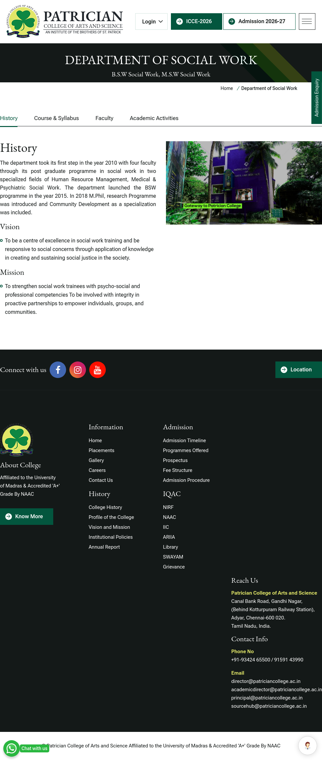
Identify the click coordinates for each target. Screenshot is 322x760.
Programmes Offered (185, 450)
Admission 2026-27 (261, 21)
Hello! (281, 745)
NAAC (169, 517)
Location (301, 369)
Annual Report (104, 547)
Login (149, 22)
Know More (29, 516)
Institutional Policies (111, 537)
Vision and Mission (109, 527)
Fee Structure (177, 470)
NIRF (168, 507)
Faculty (104, 118)
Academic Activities (154, 118)
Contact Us (101, 480)
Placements (101, 450)
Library (170, 547)
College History (105, 507)
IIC (166, 527)
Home (227, 88)
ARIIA (169, 537)
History (9, 118)
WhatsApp (11, 748)
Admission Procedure (186, 480)
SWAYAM (173, 557)
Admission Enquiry (316, 98)
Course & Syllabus (56, 118)
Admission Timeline (184, 440)
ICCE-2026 (199, 21)
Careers (97, 470)
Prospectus (175, 460)
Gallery (96, 460)
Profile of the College (111, 517)
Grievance (174, 567)
